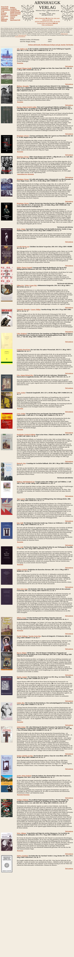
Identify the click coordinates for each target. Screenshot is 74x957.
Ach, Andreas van (22, 49)
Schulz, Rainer (21, 727)
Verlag (12, 18)
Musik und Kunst (15, 13)
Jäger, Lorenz (21, 499)
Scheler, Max (20, 703)
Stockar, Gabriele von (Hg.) (25, 756)
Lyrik (2, 11)
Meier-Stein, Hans (22, 589)
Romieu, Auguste (22, 677)
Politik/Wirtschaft (15, 12)
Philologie (4, 20)
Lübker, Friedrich (22, 569)
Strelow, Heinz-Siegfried (24, 775)
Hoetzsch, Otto (21, 463)
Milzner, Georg (21, 618)
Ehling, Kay (20, 285)
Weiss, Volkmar (21, 833)
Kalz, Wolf (20, 523)
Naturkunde (13, 15)
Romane (3, 14)
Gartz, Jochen (21, 392)
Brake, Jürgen (21, 229)
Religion (12, 7)
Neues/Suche (4, 6)
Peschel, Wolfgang (22, 636)
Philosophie (4, 19)
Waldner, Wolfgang (22, 800)
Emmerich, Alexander (23, 309)
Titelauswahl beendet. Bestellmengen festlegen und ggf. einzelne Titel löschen (50, 44)
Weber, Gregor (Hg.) (31, 285)
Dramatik (4, 13)
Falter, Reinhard (22, 333)
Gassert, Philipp (35, 309)
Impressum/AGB (15, 20)
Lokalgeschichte (15, 10)
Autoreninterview (22, 174)
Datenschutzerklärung (20, 36)
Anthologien (4, 8)
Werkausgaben (5, 10)
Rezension (20, 63)
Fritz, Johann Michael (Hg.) (25, 375)
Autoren (12, 17)
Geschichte (13, 9)
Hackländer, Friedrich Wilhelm (26, 434)
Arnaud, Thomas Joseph (24, 68)
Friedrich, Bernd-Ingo (23, 349)
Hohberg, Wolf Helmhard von (25, 481)
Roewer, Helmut (21, 653)
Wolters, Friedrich (22, 856)
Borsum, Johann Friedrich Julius (26, 107)
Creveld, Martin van (23, 246)
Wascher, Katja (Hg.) (35, 636)
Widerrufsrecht (64, 33)
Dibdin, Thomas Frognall (24, 267)
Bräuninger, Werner (23, 136)
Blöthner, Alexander (23, 86)
